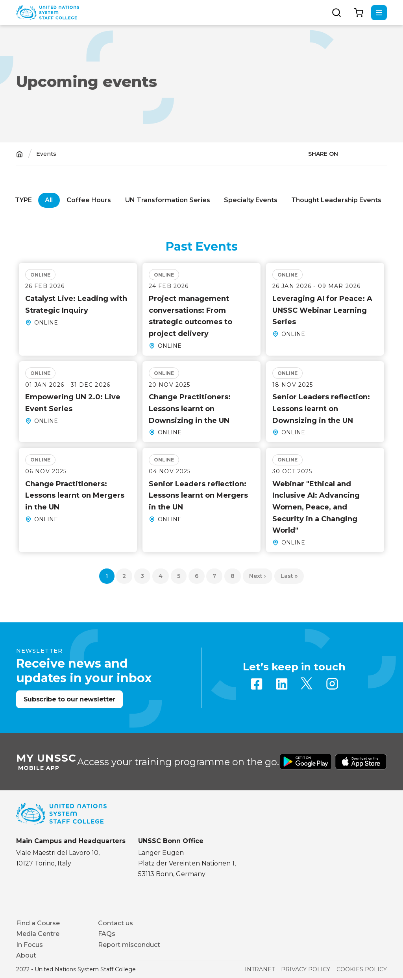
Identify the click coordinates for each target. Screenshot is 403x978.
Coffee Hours (89, 200)
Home (19, 154)
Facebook (256, 683)
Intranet (260, 969)
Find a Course (38, 923)
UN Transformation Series (167, 200)
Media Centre (37, 933)
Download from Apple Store (361, 761)
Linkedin (281, 683)
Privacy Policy (305, 969)
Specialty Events (250, 200)
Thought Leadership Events (336, 200)
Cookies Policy (361, 969)
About (26, 955)
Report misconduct (129, 944)
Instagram (332, 683)
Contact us (115, 923)
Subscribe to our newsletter (69, 699)
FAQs (106, 933)
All (49, 200)
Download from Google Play (306, 761)
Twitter (307, 683)
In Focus (29, 944)
